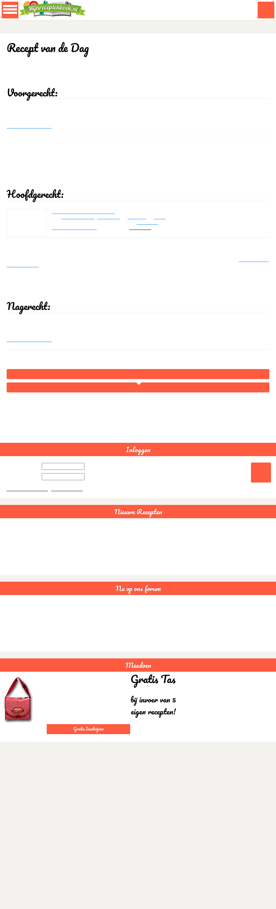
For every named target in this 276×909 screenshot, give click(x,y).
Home (138, 406)
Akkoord (248, 905)
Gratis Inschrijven (88, 763)
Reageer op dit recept (31, 134)
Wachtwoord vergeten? (28, 523)
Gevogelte (156, 239)
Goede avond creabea (23, 668)
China (169, 232)
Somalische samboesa (24, 658)
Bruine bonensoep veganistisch (32, 591)
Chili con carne (17, 581)
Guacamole (14, 571)
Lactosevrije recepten (23, 638)
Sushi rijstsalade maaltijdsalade (32, 601)
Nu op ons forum (138, 623)
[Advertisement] (137, 182)
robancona (149, 245)
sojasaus (144, 232)
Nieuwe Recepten (138, 546)
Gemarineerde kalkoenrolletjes (86, 226)
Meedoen (138, 699)
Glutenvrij (12, 648)
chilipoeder (113, 232)
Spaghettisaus (16, 561)
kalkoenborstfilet (80, 232)
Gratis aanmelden (69, 523)
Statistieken (14, 678)
